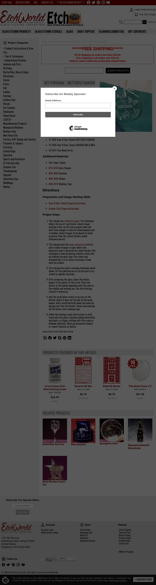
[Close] (114, 88)
